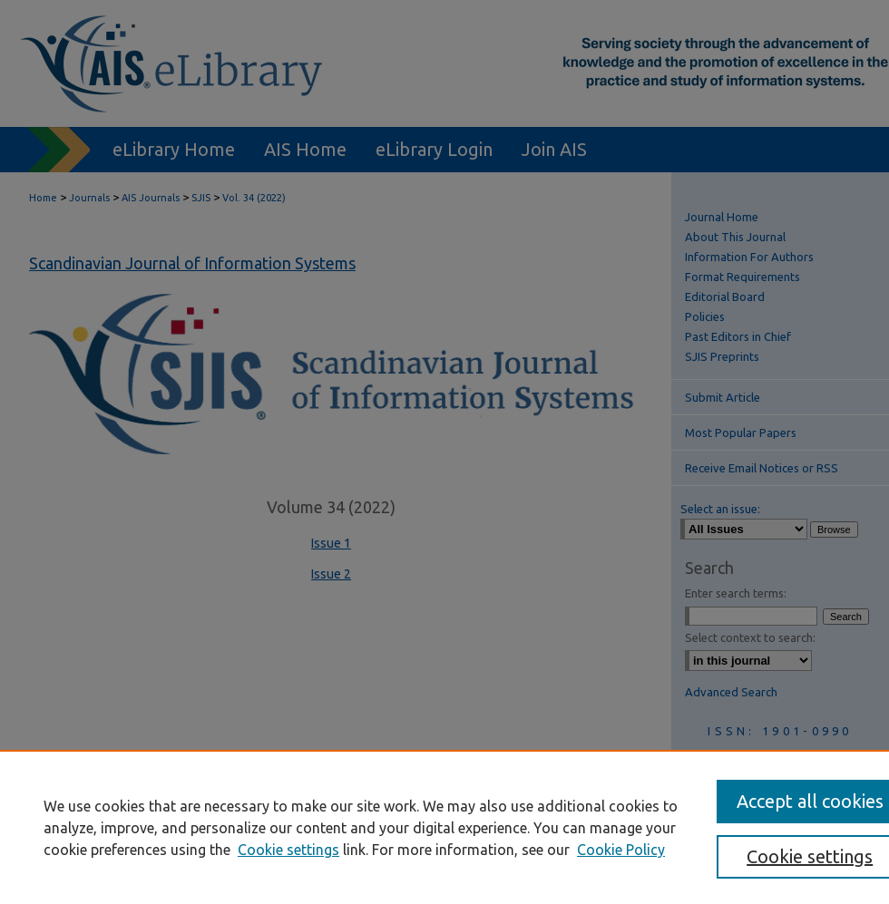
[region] (444, 827)
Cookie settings (288, 849)
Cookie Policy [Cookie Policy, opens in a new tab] (621, 849)
